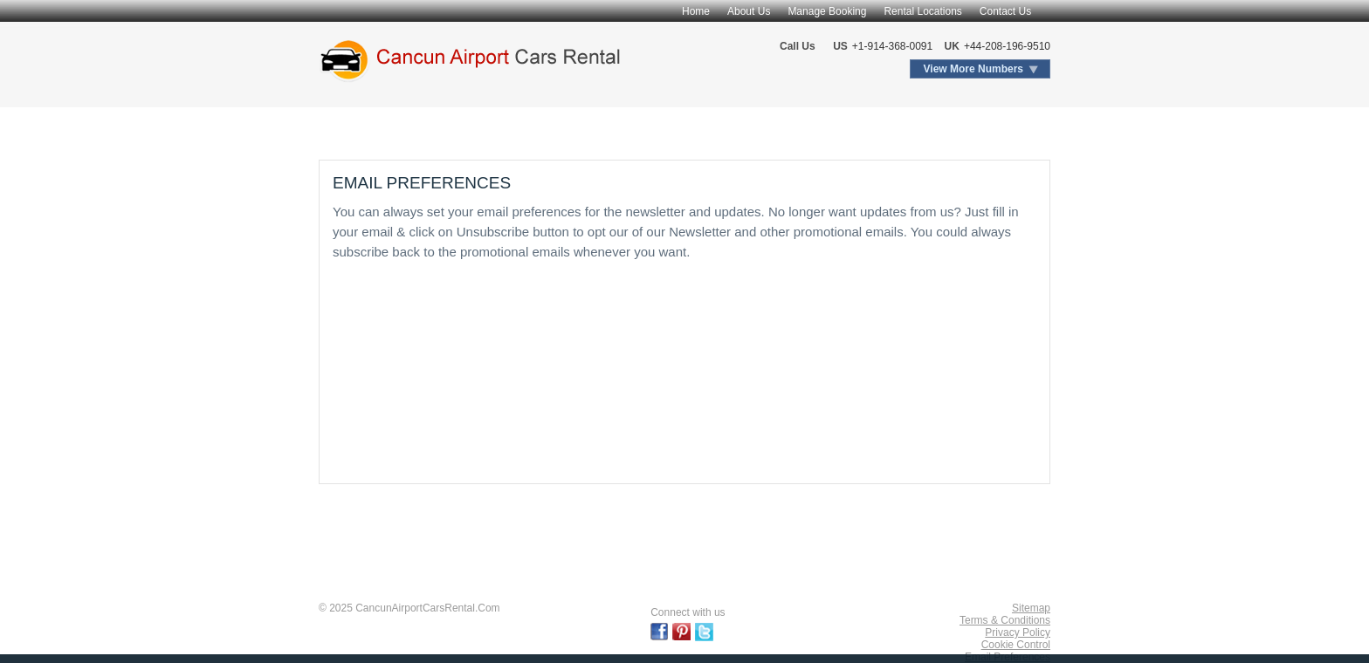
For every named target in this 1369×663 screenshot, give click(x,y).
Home (696, 11)
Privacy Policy (1017, 632)
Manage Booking (827, 11)
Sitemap (1031, 608)
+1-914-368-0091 (892, 46)
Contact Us (1005, 11)
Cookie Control (1015, 645)
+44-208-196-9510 (1007, 46)
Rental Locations (922, 11)
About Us (748, 11)
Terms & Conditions (1005, 620)
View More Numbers (973, 69)
